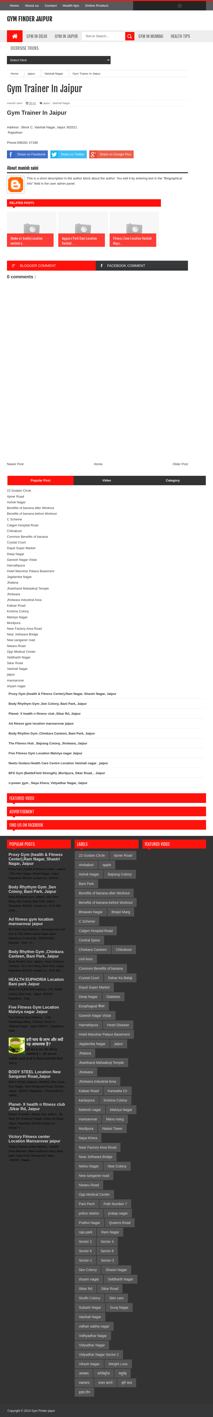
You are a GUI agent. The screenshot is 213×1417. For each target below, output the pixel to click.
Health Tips (180, 36)
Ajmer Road (15, 496)
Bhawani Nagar (91, 912)
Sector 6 (85, 1251)
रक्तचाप (84, 1383)
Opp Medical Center (21, 651)
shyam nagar (16, 686)
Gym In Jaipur (66, 36)
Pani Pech (87, 1204)
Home (14, 5)
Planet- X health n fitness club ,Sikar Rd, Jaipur (37, 1106)
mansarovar (15, 680)
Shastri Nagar (116, 1270)
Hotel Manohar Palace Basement (30, 571)
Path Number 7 (115, 1204)
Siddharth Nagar (18, 657)
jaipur (46, 103)
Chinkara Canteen (93, 950)
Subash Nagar (90, 1307)
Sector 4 (107, 1242)
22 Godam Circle (19, 490)
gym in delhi (37, 36)
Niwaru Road (16, 646)
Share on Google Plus (110, 154)
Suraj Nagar (119, 1307)
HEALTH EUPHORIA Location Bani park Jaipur (36, 981)
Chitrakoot (14, 531)
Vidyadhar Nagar (92, 1345)
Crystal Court (16, 542)
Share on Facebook (26, 154)
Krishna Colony (18, 611)
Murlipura (13, 623)
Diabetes (113, 997)
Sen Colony (88, 1270)
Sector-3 (107, 1260)
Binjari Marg (121, 912)
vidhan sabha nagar (94, 1326)
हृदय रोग (84, 1392)
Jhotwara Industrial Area (24, 600)
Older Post (180, 464)
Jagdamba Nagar (19, 577)
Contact (51, 5)
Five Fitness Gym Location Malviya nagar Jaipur (34, 1009)
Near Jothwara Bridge (22, 634)
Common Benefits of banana (27, 536)
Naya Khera (88, 1138)
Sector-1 (85, 1260)
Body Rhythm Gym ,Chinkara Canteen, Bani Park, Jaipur (36, 954)
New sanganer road (21, 640)
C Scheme (14, 519)
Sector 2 (85, 1242)
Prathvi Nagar (89, 1223)
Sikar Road (15, 663)
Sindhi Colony (89, 1298)
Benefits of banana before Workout (32, 513)
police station (89, 1213)
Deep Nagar (15, 554)
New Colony (117, 1166)
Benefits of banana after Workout (30, 508)
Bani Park (86, 884)
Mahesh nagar (90, 1110)
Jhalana (12, 582)
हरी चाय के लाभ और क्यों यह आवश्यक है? (44, 1042)
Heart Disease (118, 1025)
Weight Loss (118, 1364)
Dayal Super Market (21, 548)
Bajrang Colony (120, 874)
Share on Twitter (67, 154)
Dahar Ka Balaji (120, 978)
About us (32, 5)
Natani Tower (112, 1129)
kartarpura (87, 1100)
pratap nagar (118, 1213)
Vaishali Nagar (61, 103)
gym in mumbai (150, 36)
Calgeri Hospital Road (22, 525)
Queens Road (119, 1223)
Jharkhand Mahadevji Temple (28, 588)
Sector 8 (107, 1251)
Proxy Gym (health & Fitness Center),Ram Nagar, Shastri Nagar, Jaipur (36, 859)
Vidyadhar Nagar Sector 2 (99, 1355)
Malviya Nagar (17, 617)
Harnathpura (16, 565)
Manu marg (115, 1119)
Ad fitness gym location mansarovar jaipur (31, 921)
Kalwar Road (16, 605)
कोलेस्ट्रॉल (103, 1373)
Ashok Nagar (16, 502)
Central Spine (89, 940)
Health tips (71, 5)
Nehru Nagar (89, 1166)
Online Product (96, 5)
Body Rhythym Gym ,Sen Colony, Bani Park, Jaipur (33, 889)
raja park (85, 1232)
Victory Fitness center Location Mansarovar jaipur (35, 1138)
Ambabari (86, 865)
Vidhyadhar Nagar (93, 1336)
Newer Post (15, 464)
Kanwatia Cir (117, 1091)
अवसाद (84, 1373)
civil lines (86, 959)
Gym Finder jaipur (29, 19)
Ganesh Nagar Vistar (22, 560)
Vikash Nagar (89, 1364)
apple (107, 865)
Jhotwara (13, 594)
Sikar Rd (85, 1289)
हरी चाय (127, 1383)
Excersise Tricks (24, 48)
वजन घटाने (105, 1383)
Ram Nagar (110, 1232)
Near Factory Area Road (24, 628)
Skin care (116, 1298)
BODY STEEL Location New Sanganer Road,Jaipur (35, 1074)
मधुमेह (122, 1373)
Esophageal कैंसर (92, 1006)
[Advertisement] (97, 424)
